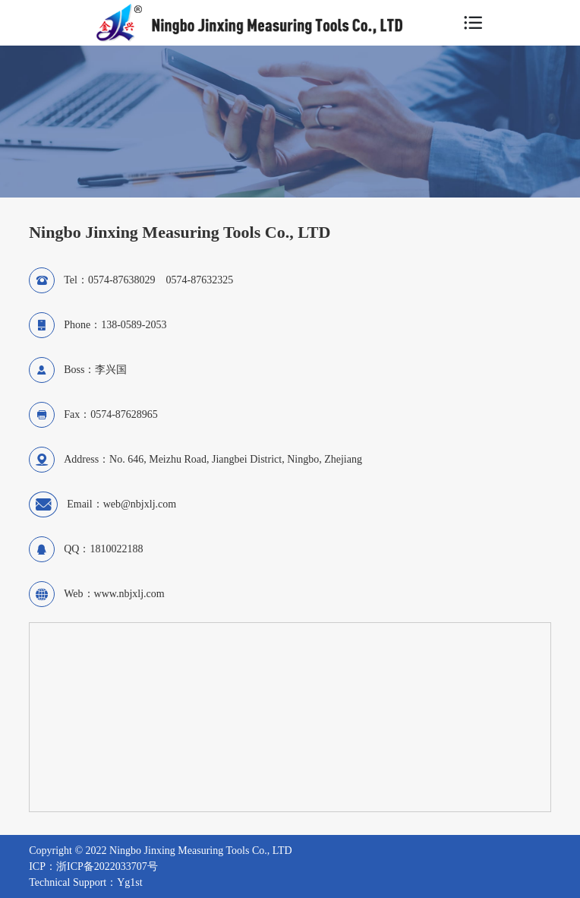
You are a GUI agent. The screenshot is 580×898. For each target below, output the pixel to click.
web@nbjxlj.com (140, 504)
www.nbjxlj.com (129, 593)
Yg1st (129, 882)
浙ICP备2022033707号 (107, 866)
